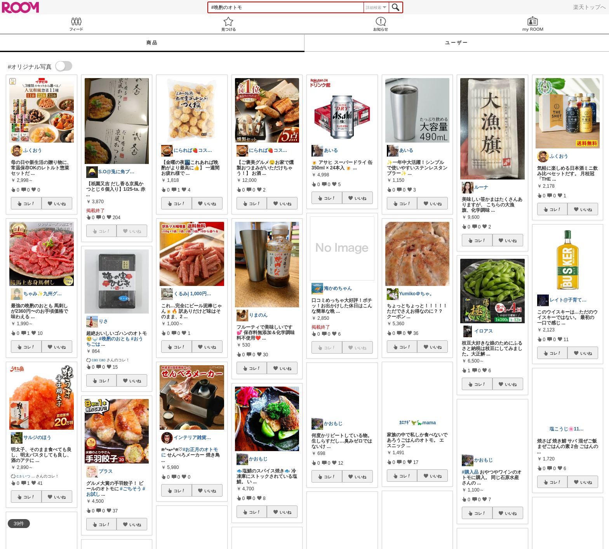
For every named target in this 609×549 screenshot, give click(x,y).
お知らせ (380, 23)
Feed (76, 23)
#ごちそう (130, 488)
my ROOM (533, 23)
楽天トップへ (589, 7)
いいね (60, 204)
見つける (228, 23)
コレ (29, 204)
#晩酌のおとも (114, 339)
